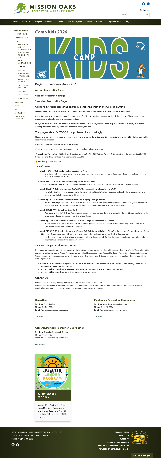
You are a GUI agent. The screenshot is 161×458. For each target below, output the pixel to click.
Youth (17, 106)
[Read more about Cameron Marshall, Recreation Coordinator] (63, 333)
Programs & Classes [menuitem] (43, 21)
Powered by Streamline (110, 449)
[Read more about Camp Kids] (63, 305)
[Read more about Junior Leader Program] (53, 387)
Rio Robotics (22, 95)
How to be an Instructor (20, 118)
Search (145, 15)
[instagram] (143, 5)
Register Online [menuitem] (114, 21)
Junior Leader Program (23, 81)
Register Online (21, 34)
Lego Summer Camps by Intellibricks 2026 (24, 47)
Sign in (126, 449)
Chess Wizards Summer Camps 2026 (23, 55)
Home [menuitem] (15, 21)
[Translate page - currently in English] (127, 22)
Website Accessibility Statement (113, 446)
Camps (17, 41)
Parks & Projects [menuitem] (75, 21)
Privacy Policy (122, 432)
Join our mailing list (142, 455)
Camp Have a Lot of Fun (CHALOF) (24, 75)
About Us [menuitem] (26, 21)
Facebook (124, 439)
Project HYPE (23, 70)
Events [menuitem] (60, 21)
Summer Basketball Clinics (24, 62)
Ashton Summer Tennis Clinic (23, 87)
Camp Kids (21, 67)
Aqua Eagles (22, 91)
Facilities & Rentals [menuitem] (94, 21)
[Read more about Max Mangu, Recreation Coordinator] (122, 305)
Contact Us (144, 10)
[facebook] (148, 5)
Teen (16, 109)
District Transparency (118, 442)
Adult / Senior (20, 113)
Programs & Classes (20, 30)
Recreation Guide (21, 38)
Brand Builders (23, 98)
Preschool (19, 102)
